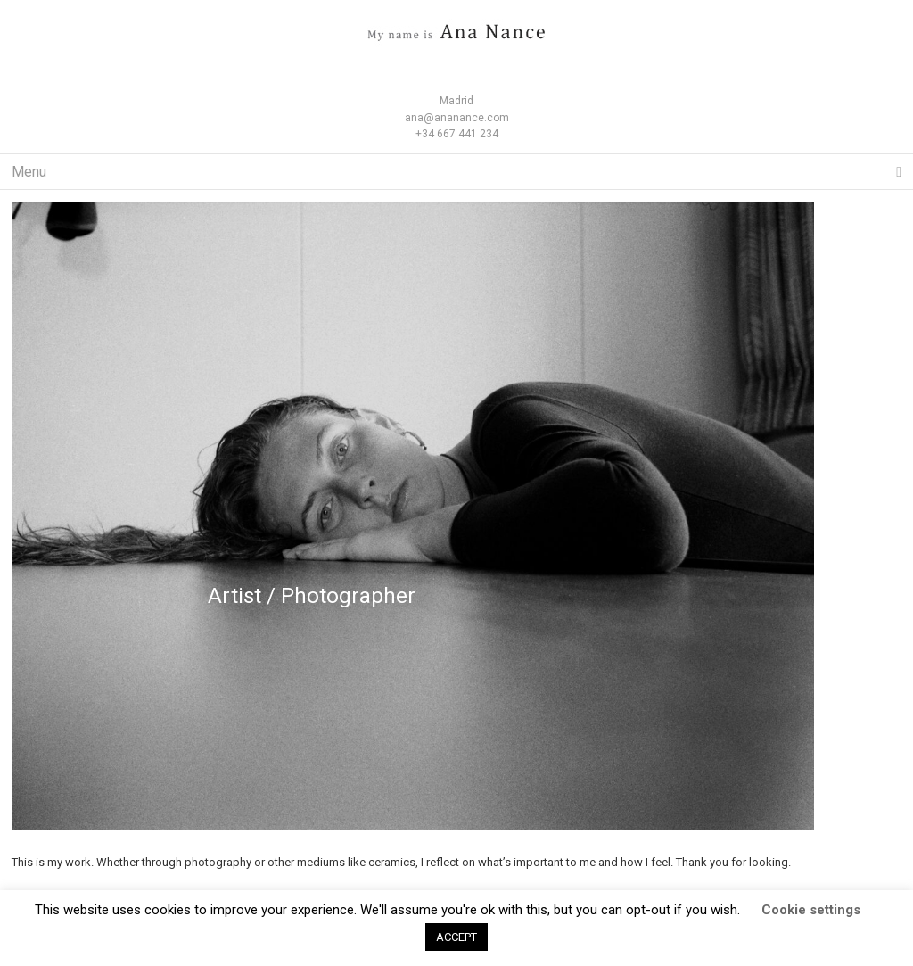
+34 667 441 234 (456, 134)
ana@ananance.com (457, 117)
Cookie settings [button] (810, 910)
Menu (456, 172)
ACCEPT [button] (456, 937)
